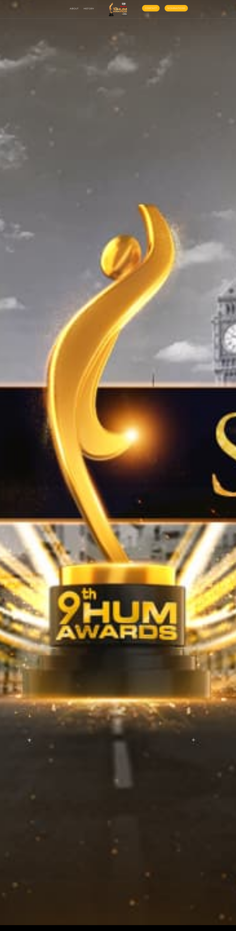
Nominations (176, 8)
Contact (151, 8)
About (74, 8)
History (89, 8)
